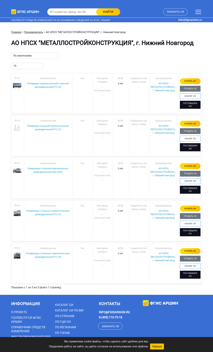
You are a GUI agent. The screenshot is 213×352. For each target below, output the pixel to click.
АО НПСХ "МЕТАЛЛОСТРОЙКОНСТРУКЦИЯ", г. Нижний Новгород (169, 87)
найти (108, 11)
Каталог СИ (64, 305)
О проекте (19, 312)
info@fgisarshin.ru (190, 19)
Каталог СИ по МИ (69, 310)
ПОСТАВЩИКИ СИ (190, 104)
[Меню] (198, 12)
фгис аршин (160, 303)
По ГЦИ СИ (63, 321)
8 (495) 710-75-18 (110, 317)
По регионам (65, 327)
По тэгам (62, 333)
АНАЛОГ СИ (190, 96)
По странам (64, 316)
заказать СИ (175, 11)
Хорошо (157, 346)
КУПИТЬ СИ (190, 81)
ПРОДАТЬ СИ (190, 88)
